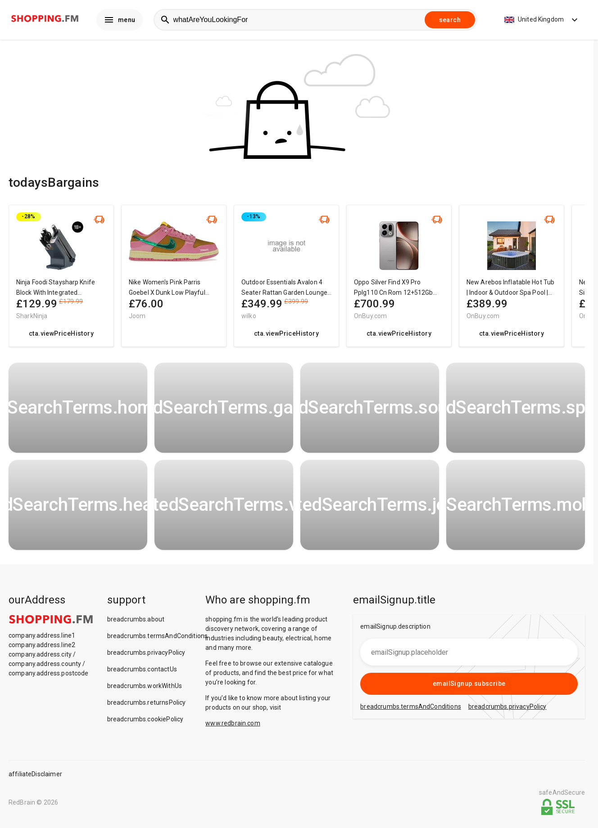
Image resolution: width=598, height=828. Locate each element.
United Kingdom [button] (542, 20)
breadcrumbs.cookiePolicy (145, 721)
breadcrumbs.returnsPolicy (146, 704)
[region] (297, 282)
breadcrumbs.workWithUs (144, 688)
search (450, 20)
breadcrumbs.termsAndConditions (157, 638)
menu (120, 20)
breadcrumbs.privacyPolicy (146, 654)
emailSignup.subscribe (469, 685)
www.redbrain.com (232, 725)
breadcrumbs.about (136, 621)
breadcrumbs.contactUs (142, 671)
